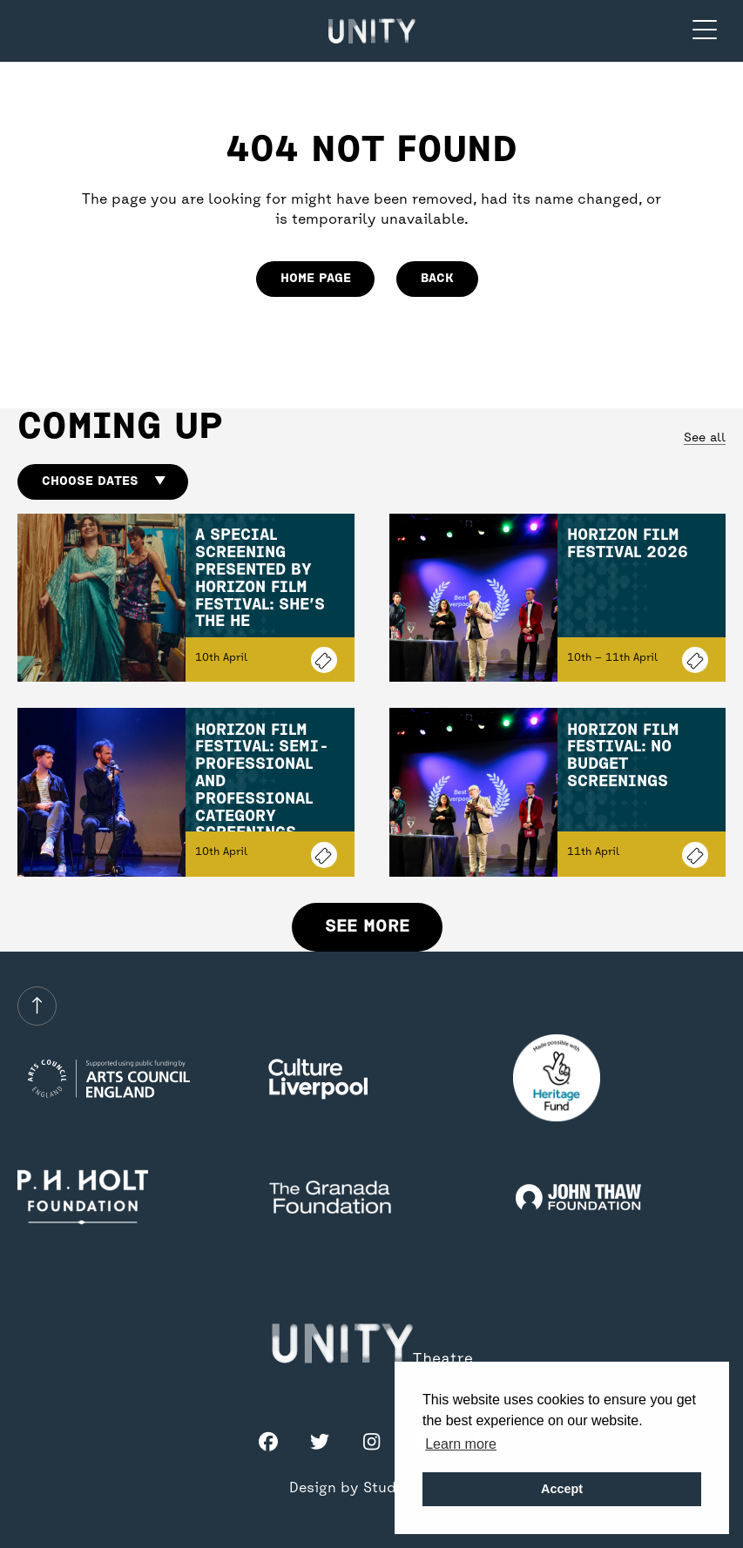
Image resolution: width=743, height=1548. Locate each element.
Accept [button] (562, 1489)
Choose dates (103, 481)
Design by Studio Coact (372, 1489)
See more (367, 927)
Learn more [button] (460, 1444)
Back (437, 278)
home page (315, 278)
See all (705, 438)
